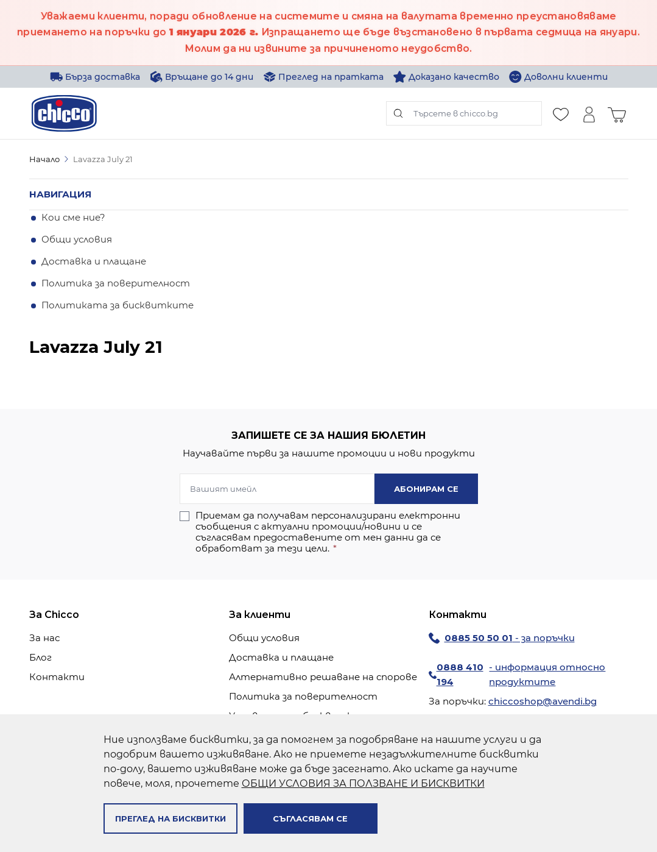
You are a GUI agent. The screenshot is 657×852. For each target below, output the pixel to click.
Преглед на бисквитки (170, 818)
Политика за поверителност (115, 283)
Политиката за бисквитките (117, 305)
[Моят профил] (589, 113)
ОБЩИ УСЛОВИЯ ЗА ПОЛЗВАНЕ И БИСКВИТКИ (363, 783)
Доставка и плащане (93, 261)
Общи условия (76, 239)
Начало (44, 159)
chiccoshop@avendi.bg (542, 701)
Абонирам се (426, 489)
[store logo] (64, 113)
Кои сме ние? (73, 217)
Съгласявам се (310, 818)
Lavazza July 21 (103, 159)
